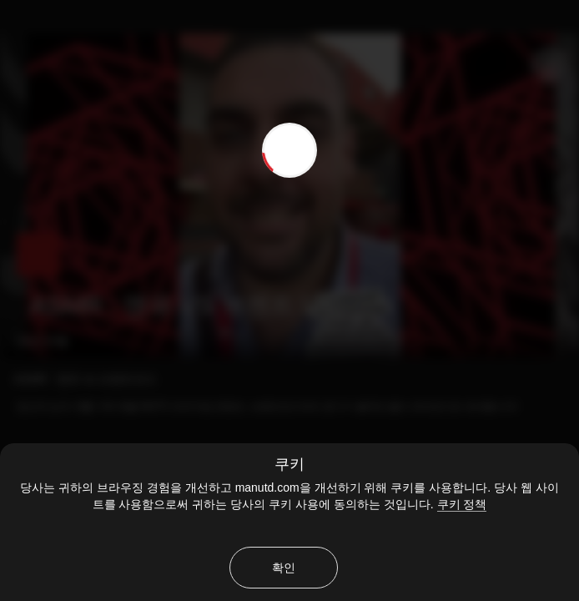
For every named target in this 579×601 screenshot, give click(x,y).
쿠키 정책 (462, 504)
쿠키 (289, 464)
